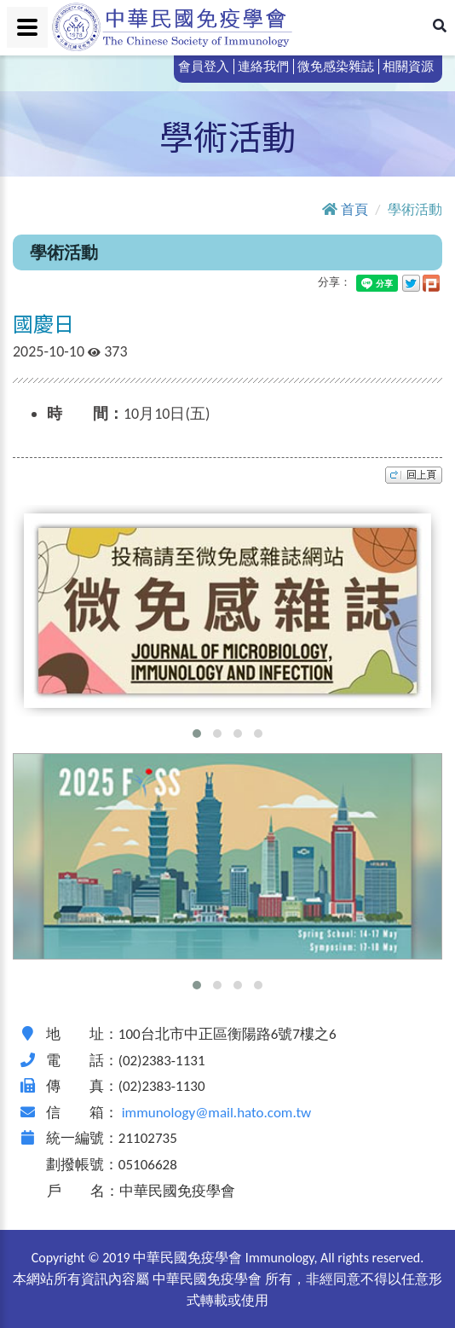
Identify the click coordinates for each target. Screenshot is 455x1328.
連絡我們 (263, 66)
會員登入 (203, 66)
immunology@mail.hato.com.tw (217, 1113)
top (413, 475)
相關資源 (408, 66)
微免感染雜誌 (335, 66)
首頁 (354, 209)
